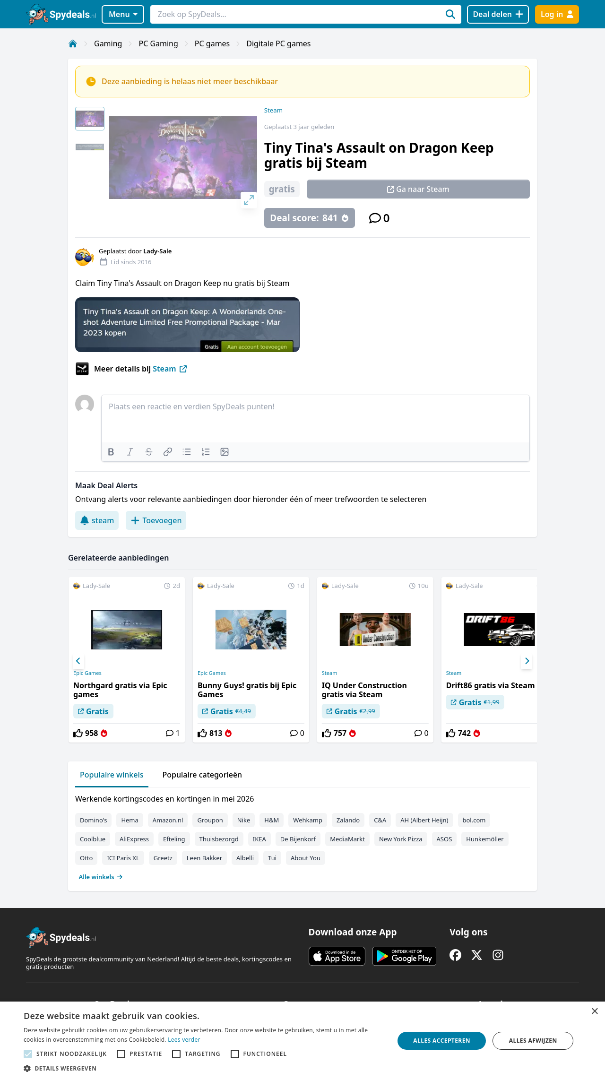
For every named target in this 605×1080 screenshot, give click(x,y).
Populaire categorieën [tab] (202, 774)
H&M (271, 820)
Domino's (93, 820)
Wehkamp (307, 820)
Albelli (245, 858)
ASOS (444, 839)
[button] (203, 1068)
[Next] (526, 661)
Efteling (174, 839)
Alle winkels (101, 877)
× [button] (594, 1011)
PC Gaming (158, 43)
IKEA (259, 839)
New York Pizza (401, 839)
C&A (380, 820)
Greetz (163, 858)
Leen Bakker (204, 858)
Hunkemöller (484, 839)
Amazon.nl (168, 820)
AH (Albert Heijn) (424, 820)
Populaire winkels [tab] (112, 774)
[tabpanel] (302, 835)
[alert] (302, 1041)
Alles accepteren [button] (441, 1041)
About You (305, 858)
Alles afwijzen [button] (533, 1041)
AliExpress (134, 839)
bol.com (474, 820)
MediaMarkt (347, 839)
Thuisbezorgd (219, 839)
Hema (129, 820)
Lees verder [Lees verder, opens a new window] (184, 1040)
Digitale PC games (278, 43)
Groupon (210, 820)
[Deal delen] (498, 14)
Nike (244, 820)
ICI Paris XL (123, 858)
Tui (272, 858)
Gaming (108, 43)
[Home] (73, 43)
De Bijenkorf (298, 839)
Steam (273, 110)
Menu (123, 14)
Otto (86, 858)
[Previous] (78, 661)
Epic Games (87, 673)
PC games (212, 43)
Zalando (348, 820)
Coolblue (92, 839)
